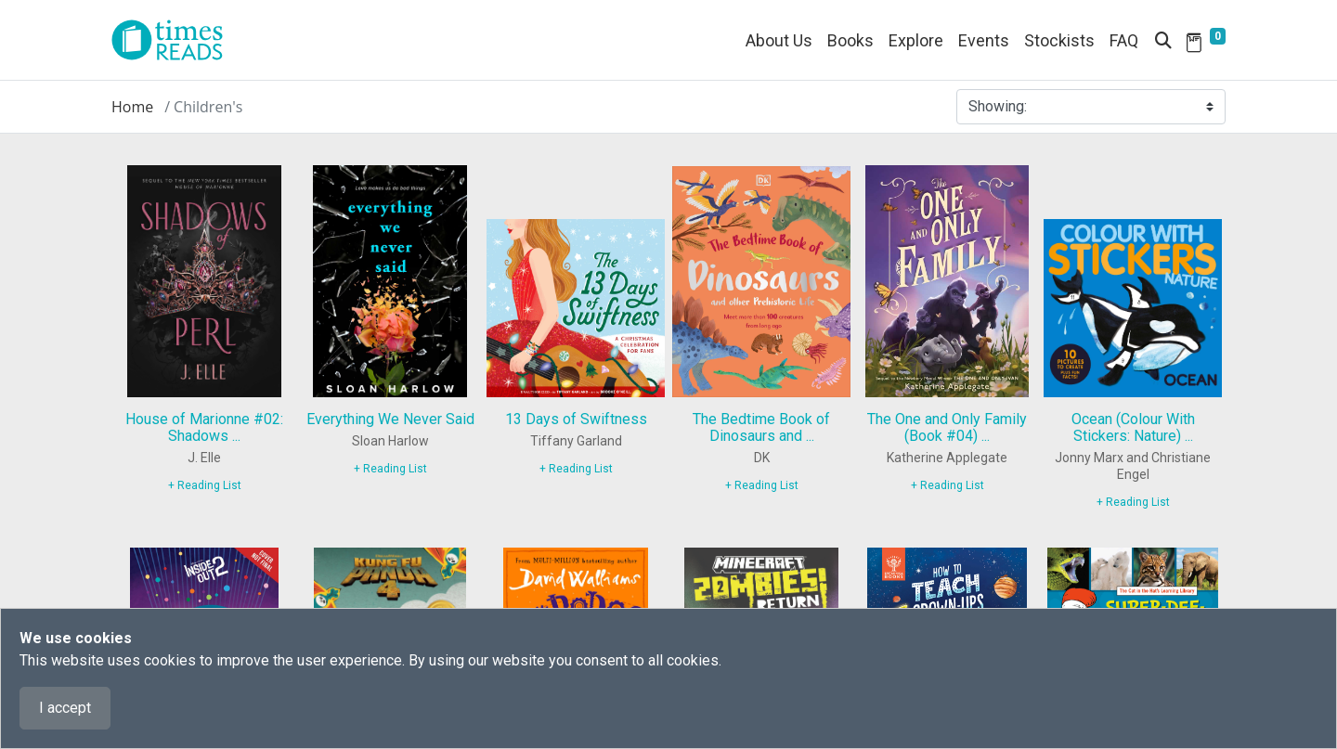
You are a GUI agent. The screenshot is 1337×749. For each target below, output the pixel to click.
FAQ (1124, 40)
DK (762, 457)
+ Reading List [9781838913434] (1133, 502)
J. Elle (204, 457)
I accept (65, 708)
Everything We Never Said (390, 419)
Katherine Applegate (947, 457)
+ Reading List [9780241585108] (761, 485)
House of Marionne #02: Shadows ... (204, 427)
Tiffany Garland (576, 440)
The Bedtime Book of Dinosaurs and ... (761, 427)
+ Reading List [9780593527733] (204, 485)
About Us (779, 40)
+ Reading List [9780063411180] (947, 485)
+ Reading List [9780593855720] (390, 468)
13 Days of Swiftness (576, 419)
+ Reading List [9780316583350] (576, 468)
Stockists (1059, 40)
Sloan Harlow (390, 440)
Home (132, 107)
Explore (916, 40)
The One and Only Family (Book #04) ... (947, 427)
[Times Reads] (174, 40)
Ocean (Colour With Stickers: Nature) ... (1133, 427)
